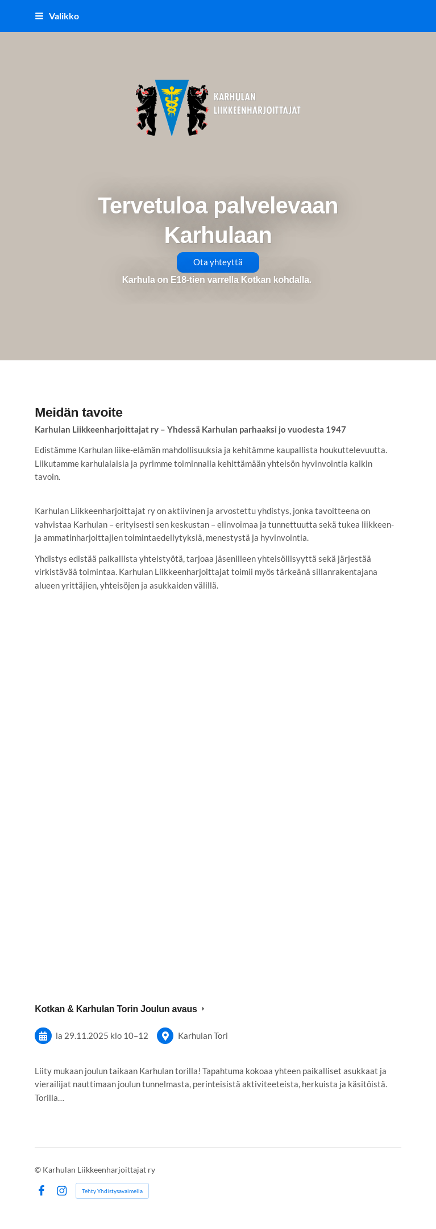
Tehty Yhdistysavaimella (112, 1190)
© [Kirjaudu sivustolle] (39, 1169)
